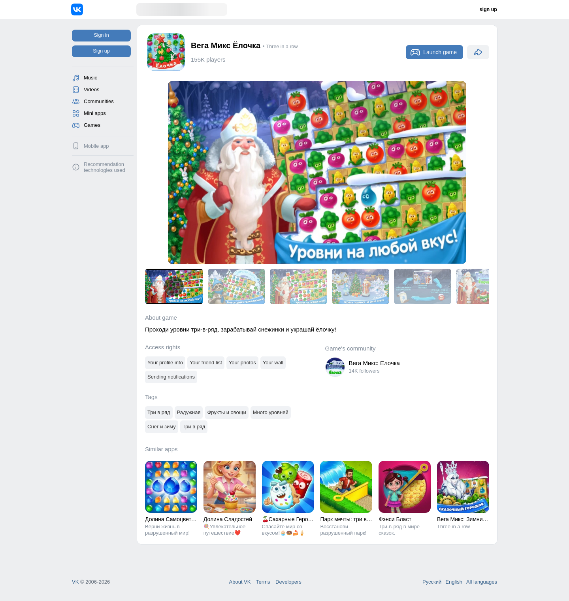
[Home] (103, 9)
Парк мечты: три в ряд (348, 519)
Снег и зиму (161, 427)
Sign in (101, 35)
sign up (488, 9)
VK (75, 582)
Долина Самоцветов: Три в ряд (185, 519)
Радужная (189, 412)
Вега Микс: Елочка (374, 363)
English (453, 582)
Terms (263, 582)
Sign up (101, 51)
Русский (431, 582)
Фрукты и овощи (226, 412)
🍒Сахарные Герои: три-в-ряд (300, 519)
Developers (288, 582)
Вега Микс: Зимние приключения (479, 519)
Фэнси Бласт (395, 519)
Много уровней (270, 412)
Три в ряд (158, 412)
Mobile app (96, 146)
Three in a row (282, 46)
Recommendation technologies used (104, 167)
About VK (240, 582)
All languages (481, 582)
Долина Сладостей (227, 519)
